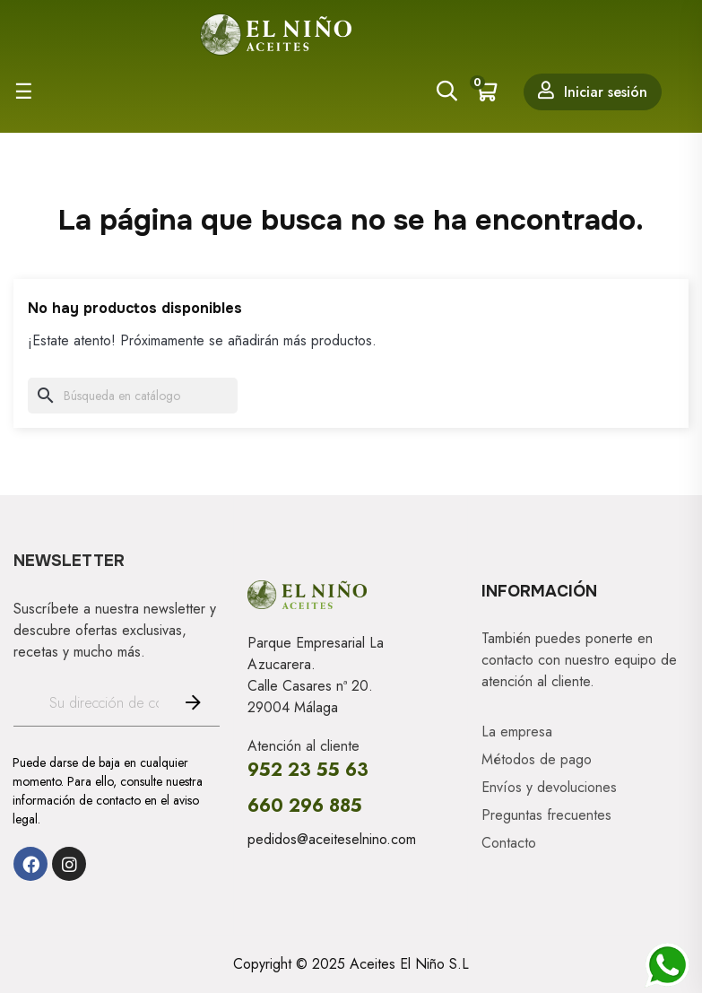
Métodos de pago (536, 760)
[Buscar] (133, 396)
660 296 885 (304, 806)
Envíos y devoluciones (549, 788)
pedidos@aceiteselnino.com (331, 839)
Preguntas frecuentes (546, 815)
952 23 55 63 (307, 770)
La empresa (516, 732)
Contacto (508, 843)
